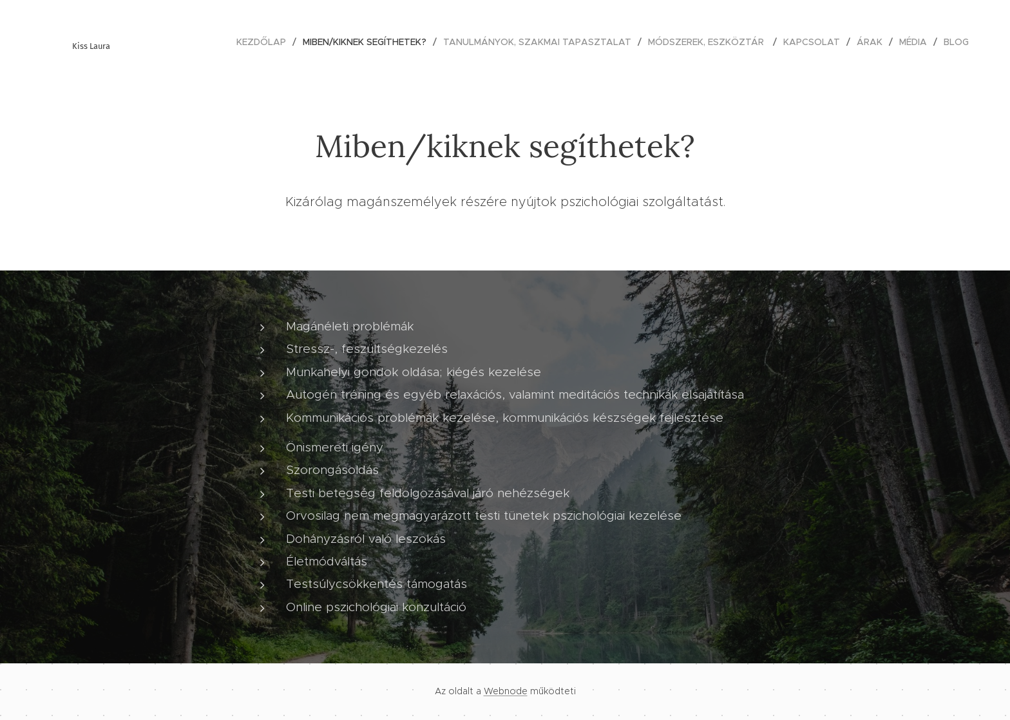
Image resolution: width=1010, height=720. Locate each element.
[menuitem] (264, 42)
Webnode (506, 691)
